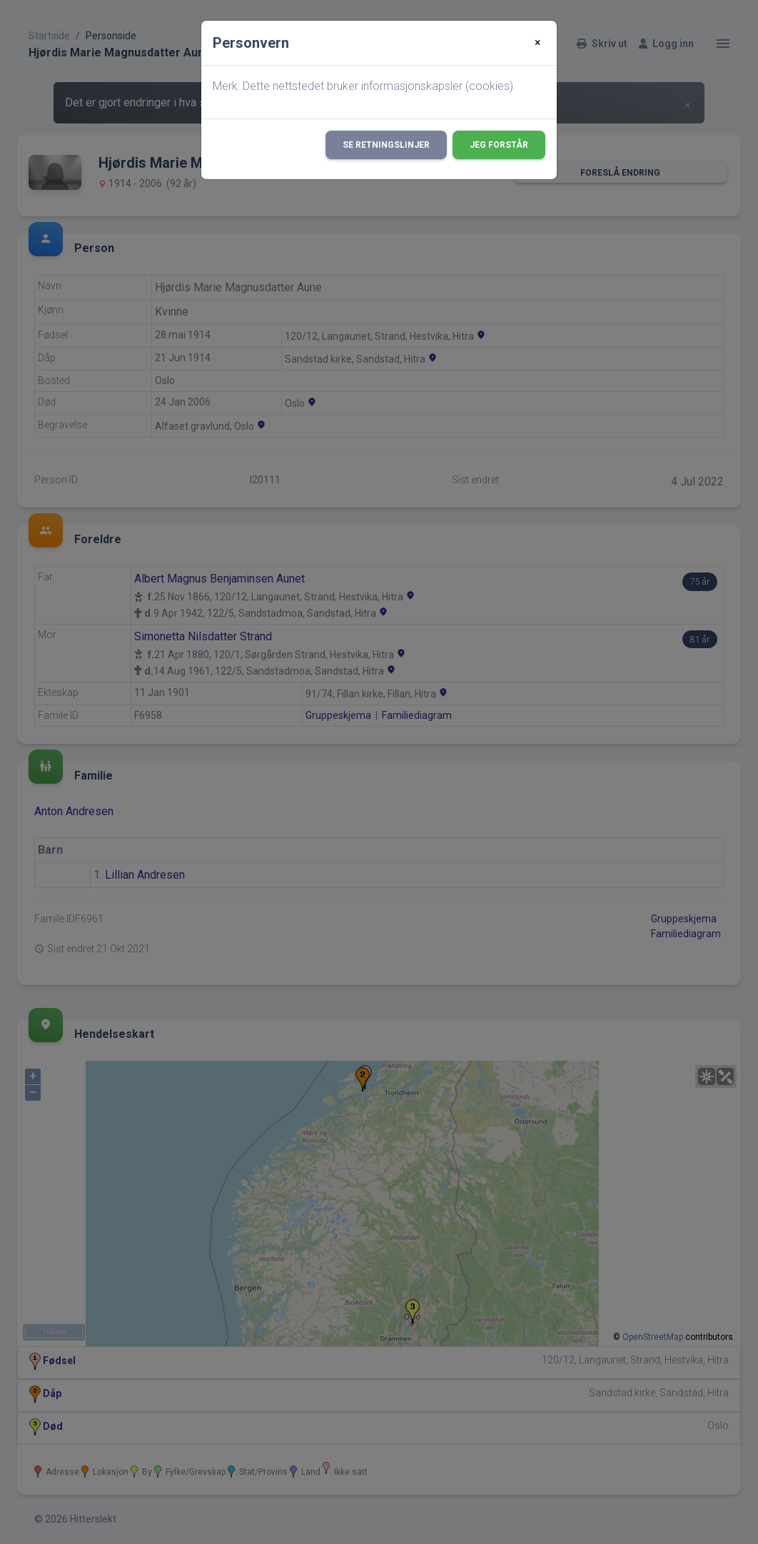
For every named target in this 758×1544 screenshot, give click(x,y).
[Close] (537, 43)
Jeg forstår (499, 145)
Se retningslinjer (386, 145)
